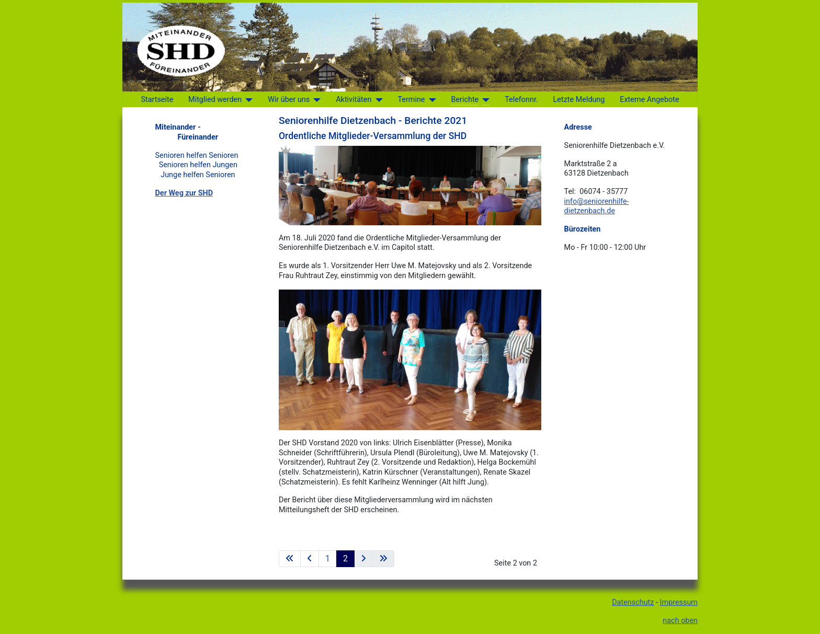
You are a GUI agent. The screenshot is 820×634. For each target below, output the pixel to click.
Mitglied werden (215, 99)
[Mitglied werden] (247, 100)
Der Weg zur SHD (184, 193)
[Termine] (430, 100)
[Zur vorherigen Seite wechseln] (309, 559)
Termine (411, 99)
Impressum (679, 602)
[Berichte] (484, 100)
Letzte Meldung (579, 99)
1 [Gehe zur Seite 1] (327, 558)
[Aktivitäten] (376, 100)
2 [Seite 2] (345, 558)
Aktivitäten (353, 99)
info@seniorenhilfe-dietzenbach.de (596, 206)
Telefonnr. (521, 99)
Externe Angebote (649, 99)
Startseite (157, 99)
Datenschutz (633, 602)
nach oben (680, 620)
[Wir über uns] (315, 100)
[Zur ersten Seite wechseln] (290, 559)
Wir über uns (289, 99)
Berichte (465, 99)
